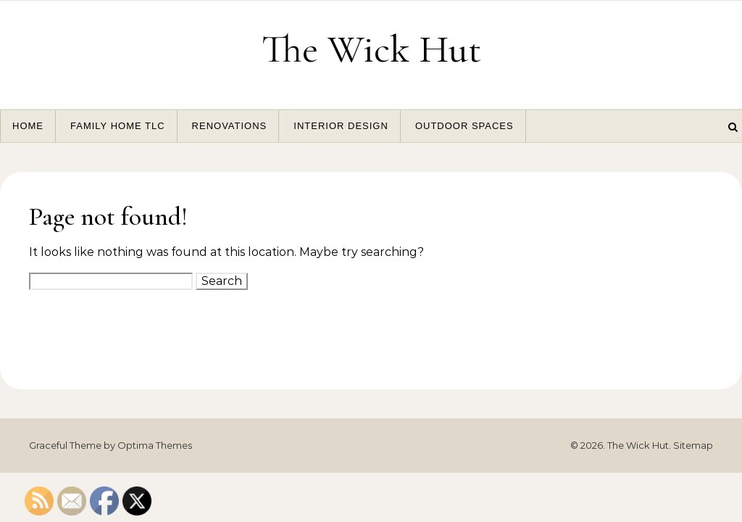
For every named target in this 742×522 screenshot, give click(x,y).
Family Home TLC (117, 125)
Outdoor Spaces (464, 125)
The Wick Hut (371, 48)
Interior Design (340, 125)
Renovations (229, 125)
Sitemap (693, 445)
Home (27, 125)
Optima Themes (154, 445)
